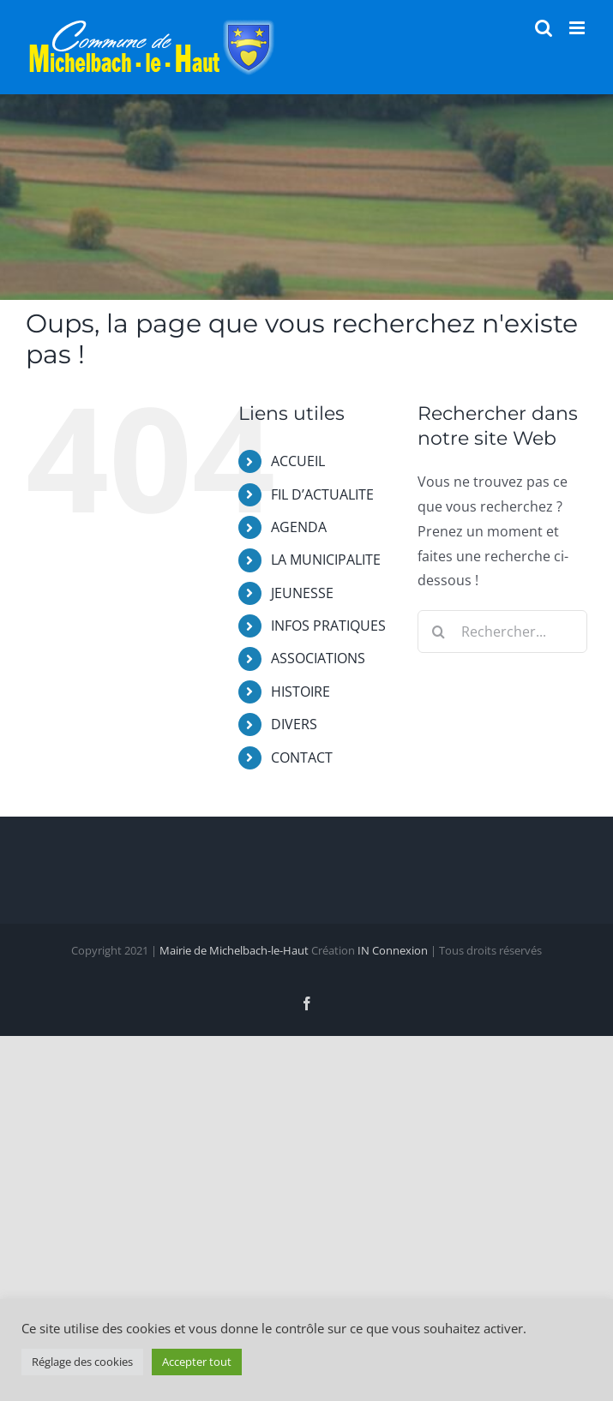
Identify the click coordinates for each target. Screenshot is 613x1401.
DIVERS (294, 724)
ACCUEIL (298, 461)
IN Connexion (393, 950)
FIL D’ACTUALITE (322, 494)
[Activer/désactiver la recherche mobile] (543, 28)
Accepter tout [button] (196, 1361)
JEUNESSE (302, 593)
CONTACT (302, 757)
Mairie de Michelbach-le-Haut (234, 950)
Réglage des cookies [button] (82, 1361)
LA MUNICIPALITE (326, 559)
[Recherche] (439, 631)
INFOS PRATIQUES (328, 625)
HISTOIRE (300, 691)
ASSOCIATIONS (318, 658)
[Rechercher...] (502, 631)
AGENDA (299, 527)
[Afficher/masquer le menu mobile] (578, 28)
